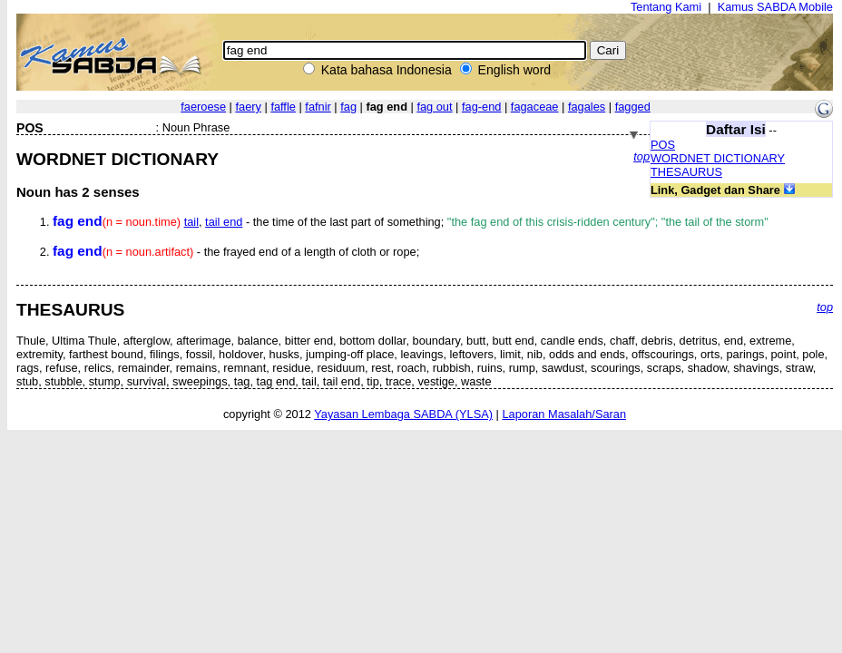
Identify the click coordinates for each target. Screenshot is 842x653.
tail (191, 222)
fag (348, 106)
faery (247, 106)
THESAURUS (686, 172)
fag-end (481, 106)
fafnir (317, 106)
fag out (434, 106)
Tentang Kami (666, 7)
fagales (586, 106)
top (641, 156)
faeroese (203, 106)
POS (663, 144)
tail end (223, 222)
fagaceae (535, 106)
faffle (283, 106)
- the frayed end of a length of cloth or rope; (236, 251)
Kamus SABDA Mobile (775, 7)
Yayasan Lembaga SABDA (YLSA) (403, 414)
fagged (633, 106)
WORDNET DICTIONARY (718, 158)
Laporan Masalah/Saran (564, 414)
